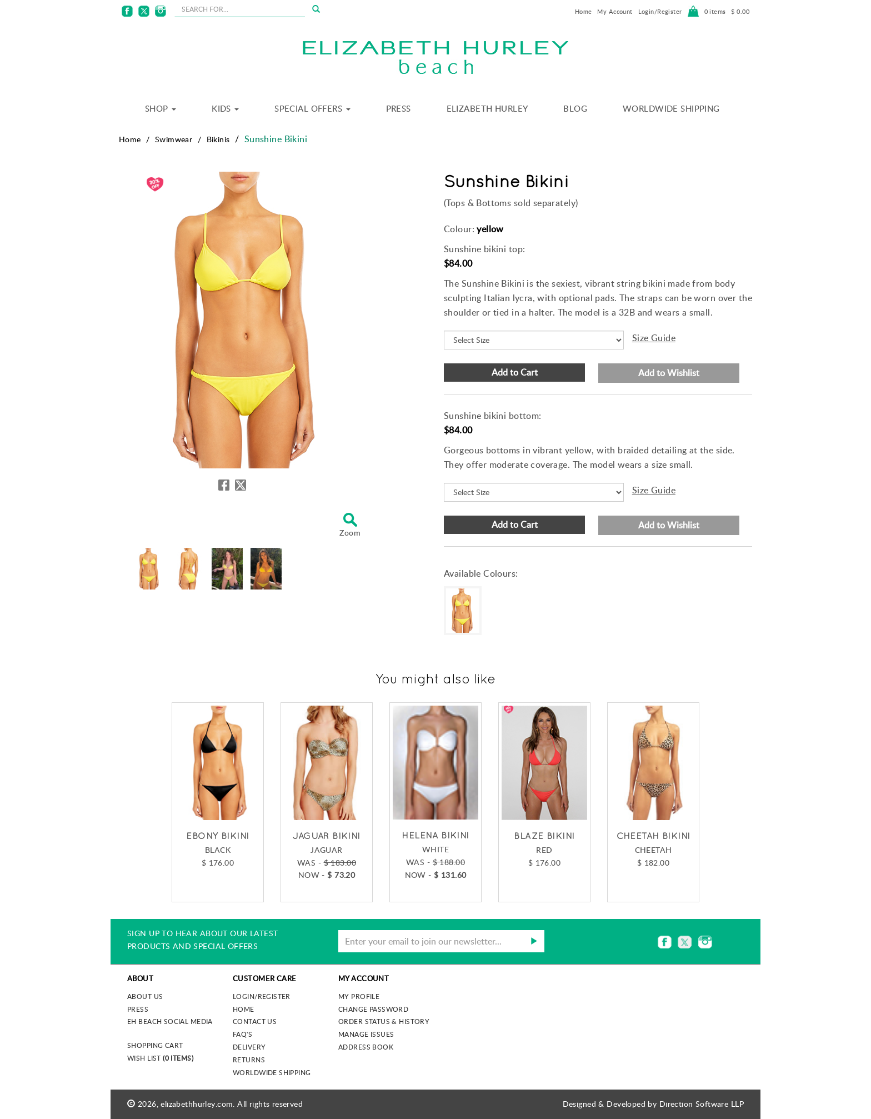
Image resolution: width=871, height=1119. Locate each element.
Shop (160, 108)
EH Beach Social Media (170, 1021)
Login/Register (660, 11)
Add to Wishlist (668, 373)
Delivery (249, 1046)
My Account (614, 11)
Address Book (365, 1046)
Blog (575, 108)
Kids (225, 108)
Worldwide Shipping (671, 108)
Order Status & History (383, 1021)
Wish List (160, 1057)
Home (583, 11)
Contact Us (255, 1021)
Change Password (373, 1009)
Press (398, 108)
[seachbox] (239, 9)
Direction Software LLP (701, 1103)
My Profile (358, 996)
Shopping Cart (155, 1045)
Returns (249, 1059)
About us (145, 996)
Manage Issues (366, 1034)
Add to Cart (515, 372)
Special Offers (312, 108)
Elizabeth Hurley (487, 108)
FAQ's (242, 1034)
